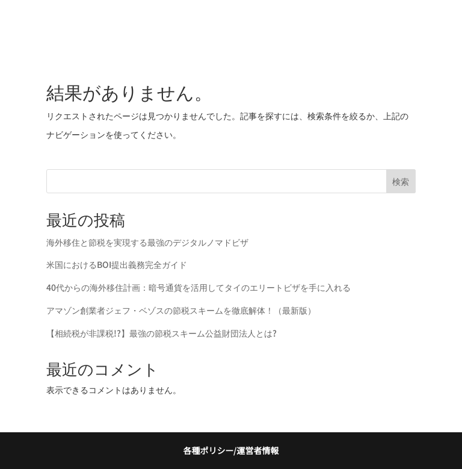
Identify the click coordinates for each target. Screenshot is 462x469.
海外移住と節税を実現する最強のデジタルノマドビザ (147, 242)
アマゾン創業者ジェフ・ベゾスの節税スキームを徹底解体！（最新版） (181, 310)
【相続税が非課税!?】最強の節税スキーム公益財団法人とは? (161, 333)
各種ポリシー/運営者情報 (231, 450)
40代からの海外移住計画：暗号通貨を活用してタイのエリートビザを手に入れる (198, 287)
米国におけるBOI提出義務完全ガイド (116, 264)
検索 (400, 181)
